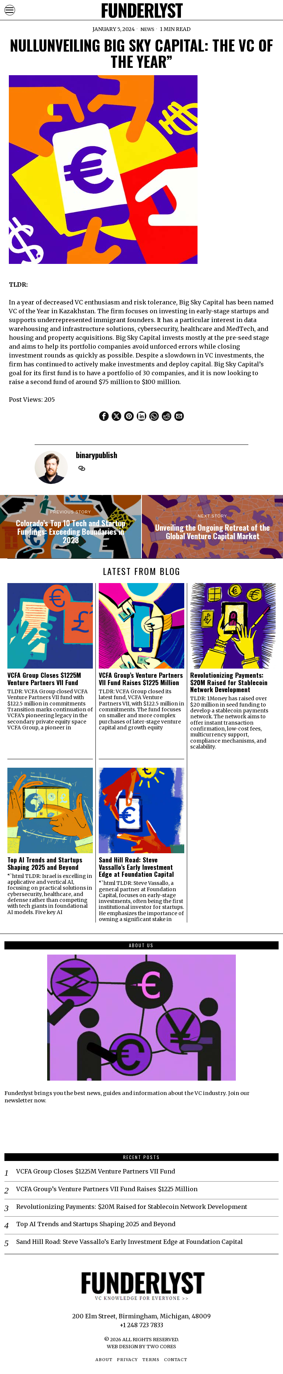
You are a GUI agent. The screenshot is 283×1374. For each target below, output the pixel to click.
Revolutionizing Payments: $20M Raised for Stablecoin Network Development (229, 682)
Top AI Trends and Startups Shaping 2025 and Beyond (44, 863)
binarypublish (96, 454)
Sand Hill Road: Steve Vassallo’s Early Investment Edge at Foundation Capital (136, 867)
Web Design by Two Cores (141, 1346)
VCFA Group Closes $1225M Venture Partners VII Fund (44, 679)
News (147, 29)
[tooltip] (104, 416)
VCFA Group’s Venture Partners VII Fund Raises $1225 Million (141, 679)
